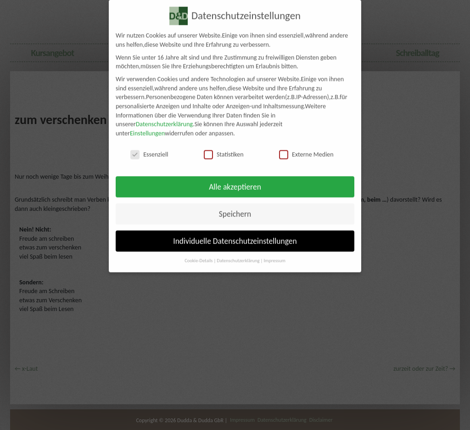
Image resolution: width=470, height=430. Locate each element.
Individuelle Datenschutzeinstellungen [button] (235, 234)
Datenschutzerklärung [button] (238, 254)
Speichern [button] (235, 207)
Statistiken (224, 147)
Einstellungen (147, 126)
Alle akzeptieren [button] (235, 180)
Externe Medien (306, 147)
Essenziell (149, 147)
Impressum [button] (274, 254)
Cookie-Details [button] (199, 254)
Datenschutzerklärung (164, 118)
